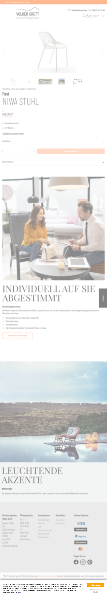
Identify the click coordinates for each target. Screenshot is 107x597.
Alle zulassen (95, 585)
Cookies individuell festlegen (95, 590)
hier (20, 592)
